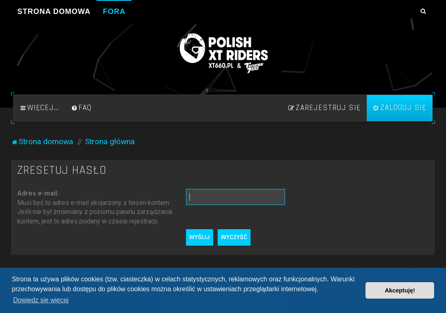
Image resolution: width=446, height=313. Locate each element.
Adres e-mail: (38, 193)
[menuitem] (81, 108)
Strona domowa (53, 11)
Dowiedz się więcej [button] (41, 300)
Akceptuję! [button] (400, 290)
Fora (114, 11)
